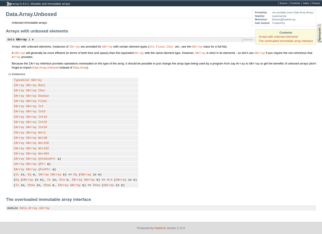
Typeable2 (22, 80)
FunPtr (45, 169)
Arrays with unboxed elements (278, 36)
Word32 (43, 149)
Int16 (42, 117)
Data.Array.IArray (35, 208)
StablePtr (48, 159)
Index (306, 3)
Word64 (43, 154)
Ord (62, 180)
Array (139, 53)
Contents (295, 3)
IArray (74, 46)
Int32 (42, 122)
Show (31, 185)
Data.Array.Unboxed (45, 67)
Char (170, 46)
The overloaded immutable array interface (286, 41)
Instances (18, 74)
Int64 (42, 127)
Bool (41, 85)
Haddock (160, 228)
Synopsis (315, 23)
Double (43, 96)
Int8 (41, 112)
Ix (17, 175)
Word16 (43, 143)
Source (283, 3)
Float (160, 46)
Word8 (42, 138)
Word (41, 133)
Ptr (42, 164)
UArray (21, 40)
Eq (29, 175)
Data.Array (80, 67)
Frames (316, 3)
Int (151, 46)
